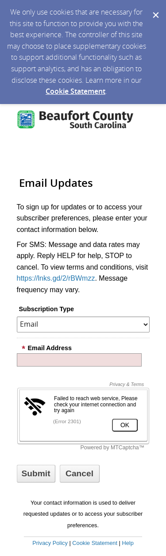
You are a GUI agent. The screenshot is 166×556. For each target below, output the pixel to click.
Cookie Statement (75, 91)
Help (127, 543)
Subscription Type (46, 309)
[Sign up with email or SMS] (36, 474)
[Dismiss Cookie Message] (155, 8)
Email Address (46, 347)
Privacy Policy (50, 543)
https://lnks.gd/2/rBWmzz (56, 278)
